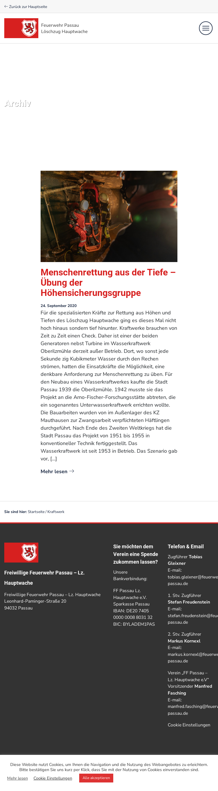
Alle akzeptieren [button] (96, 777)
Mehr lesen (57, 471)
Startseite (36, 511)
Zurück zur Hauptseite (25, 6)
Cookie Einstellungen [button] (189, 725)
